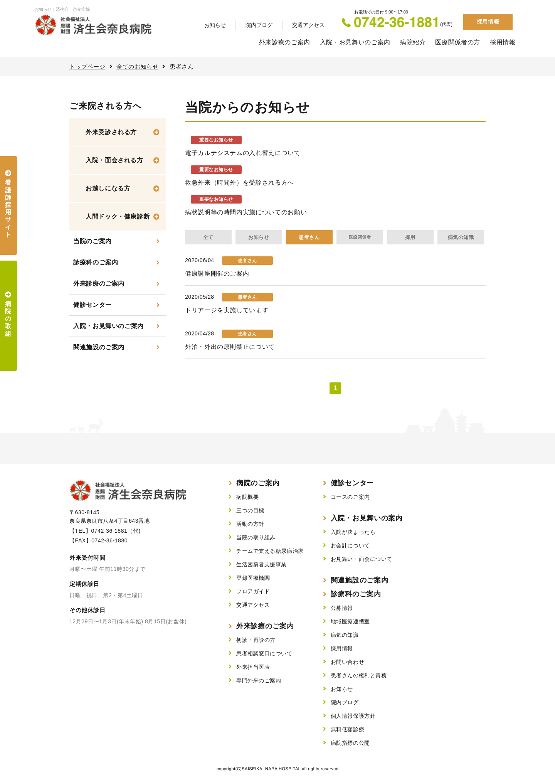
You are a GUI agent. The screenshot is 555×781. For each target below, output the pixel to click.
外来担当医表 (253, 667)
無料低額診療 (347, 729)
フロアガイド (253, 591)
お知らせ (215, 25)
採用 (410, 237)
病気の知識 (461, 237)
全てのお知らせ (137, 66)
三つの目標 (250, 510)
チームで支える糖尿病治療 (270, 551)
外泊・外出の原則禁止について (230, 346)
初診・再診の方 (256, 640)
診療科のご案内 (95, 262)
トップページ (87, 66)
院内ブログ (259, 25)
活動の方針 (250, 524)
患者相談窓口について (264, 653)
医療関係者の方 (457, 42)
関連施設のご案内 (98, 347)
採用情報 (488, 22)
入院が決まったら (353, 532)
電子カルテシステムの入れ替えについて (243, 153)
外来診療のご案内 (284, 42)
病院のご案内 (257, 483)
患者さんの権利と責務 (359, 675)
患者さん (309, 237)
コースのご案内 (350, 497)
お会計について (350, 545)
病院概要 (247, 497)
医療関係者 (360, 237)
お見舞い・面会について (361, 559)
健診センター (92, 304)
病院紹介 (413, 42)
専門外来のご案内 (258, 680)
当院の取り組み (256, 537)
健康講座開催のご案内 (217, 273)
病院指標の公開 (350, 743)
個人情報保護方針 (353, 716)
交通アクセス (308, 25)
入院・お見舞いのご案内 (355, 42)
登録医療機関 (253, 578)
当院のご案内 (92, 241)
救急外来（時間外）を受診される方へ (239, 182)
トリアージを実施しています (226, 310)
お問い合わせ (347, 662)
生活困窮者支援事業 (261, 564)
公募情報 (342, 608)
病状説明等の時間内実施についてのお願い (246, 212)
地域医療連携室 (350, 621)
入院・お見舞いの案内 (367, 518)
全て (208, 237)
